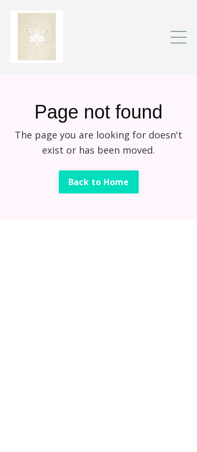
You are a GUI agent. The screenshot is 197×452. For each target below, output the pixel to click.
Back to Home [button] (98, 182)
